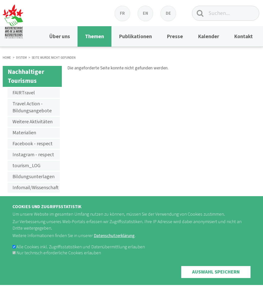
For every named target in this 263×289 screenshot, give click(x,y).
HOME (7, 57)
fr (122, 13)
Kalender (208, 36)
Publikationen (135, 36)
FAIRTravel (23, 92)
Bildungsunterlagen (33, 176)
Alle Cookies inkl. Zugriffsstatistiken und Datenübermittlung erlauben (80, 254)
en (145, 13)
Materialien (24, 132)
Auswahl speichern (216, 278)
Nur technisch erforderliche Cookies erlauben (58, 260)
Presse (175, 36)
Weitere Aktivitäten (32, 121)
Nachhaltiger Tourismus (26, 76)
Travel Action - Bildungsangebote (32, 107)
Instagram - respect (33, 154)
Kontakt (243, 36)
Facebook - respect (32, 143)
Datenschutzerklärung (114, 242)
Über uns (59, 36)
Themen (94, 36)
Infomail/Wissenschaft (35, 187)
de (168, 13)
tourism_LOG (26, 165)
